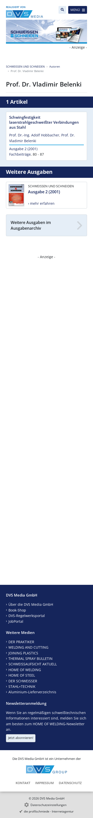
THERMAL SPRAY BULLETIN (30, 658)
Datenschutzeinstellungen (48, 805)
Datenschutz (70, 783)
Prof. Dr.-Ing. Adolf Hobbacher (34, 135)
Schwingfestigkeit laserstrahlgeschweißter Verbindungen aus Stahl (44, 122)
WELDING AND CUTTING (28, 647)
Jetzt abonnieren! (20, 737)
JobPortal (15, 621)
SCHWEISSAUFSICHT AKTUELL (32, 664)
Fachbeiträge (20, 154)
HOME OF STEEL (21, 675)
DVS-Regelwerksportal (26, 615)
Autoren (54, 66)
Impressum (44, 783)
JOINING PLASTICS (23, 653)
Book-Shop (17, 610)
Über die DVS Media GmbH (30, 604)
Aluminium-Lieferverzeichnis (32, 692)
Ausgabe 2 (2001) (23, 148)
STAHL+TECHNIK (21, 686)
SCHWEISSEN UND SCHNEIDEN (25, 66)
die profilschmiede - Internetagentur (49, 811)
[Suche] (62, 10)
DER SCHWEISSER (22, 681)
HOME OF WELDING (24, 669)
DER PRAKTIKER (21, 641)
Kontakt (23, 783)
